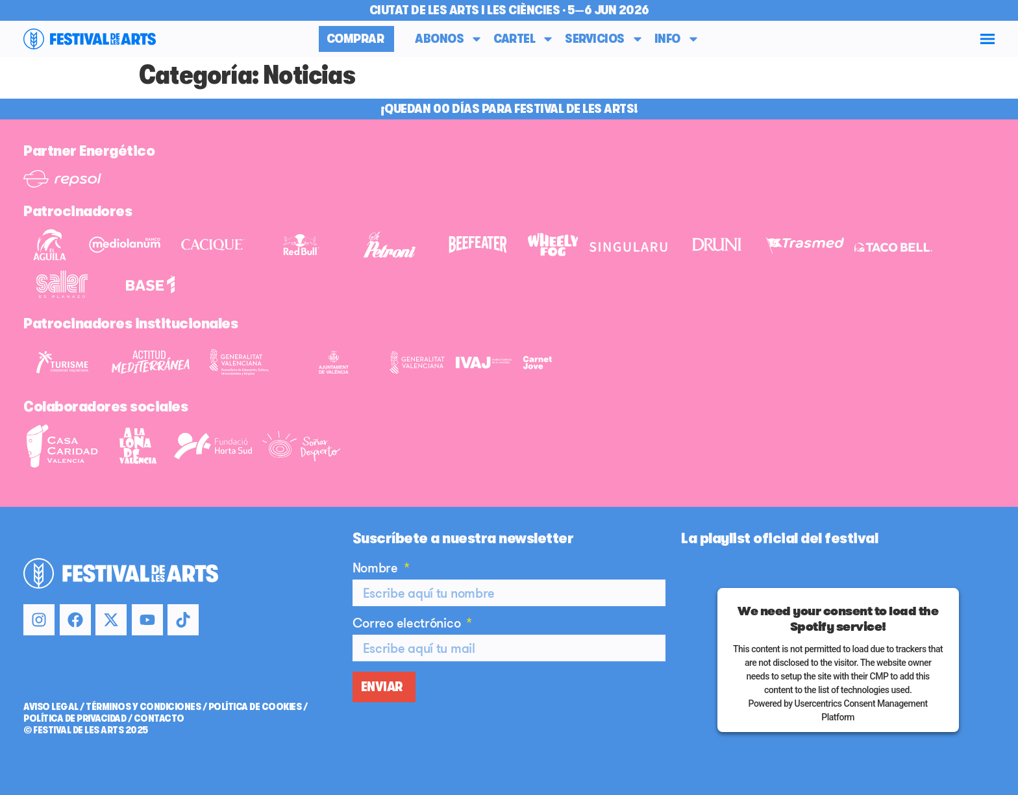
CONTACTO (159, 718)
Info (677, 39)
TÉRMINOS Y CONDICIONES (143, 707)
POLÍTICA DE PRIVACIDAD (74, 718)
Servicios (604, 39)
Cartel (523, 39)
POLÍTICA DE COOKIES (255, 707)
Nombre (377, 568)
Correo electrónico (408, 624)
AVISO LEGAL (51, 707)
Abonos (449, 39)
